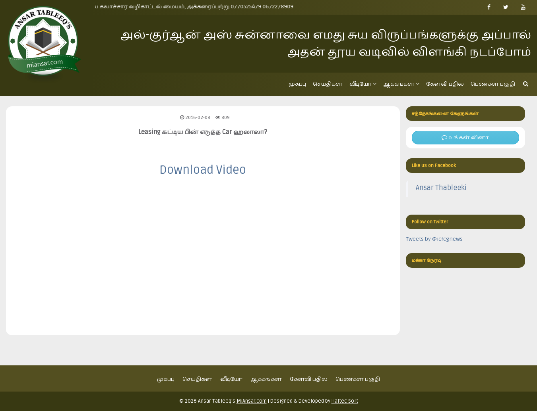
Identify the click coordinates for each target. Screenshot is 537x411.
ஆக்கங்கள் (401, 84)
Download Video (202, 170)
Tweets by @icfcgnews (434, 239)
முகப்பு (297, 84)
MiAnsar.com (252, 401)
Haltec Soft (345, 401)
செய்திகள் (328, 84)
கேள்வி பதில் (445, 84)
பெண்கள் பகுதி (493, 84)
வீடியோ (362, 84)
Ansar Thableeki (441, 188)
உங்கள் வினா (465, 137)
